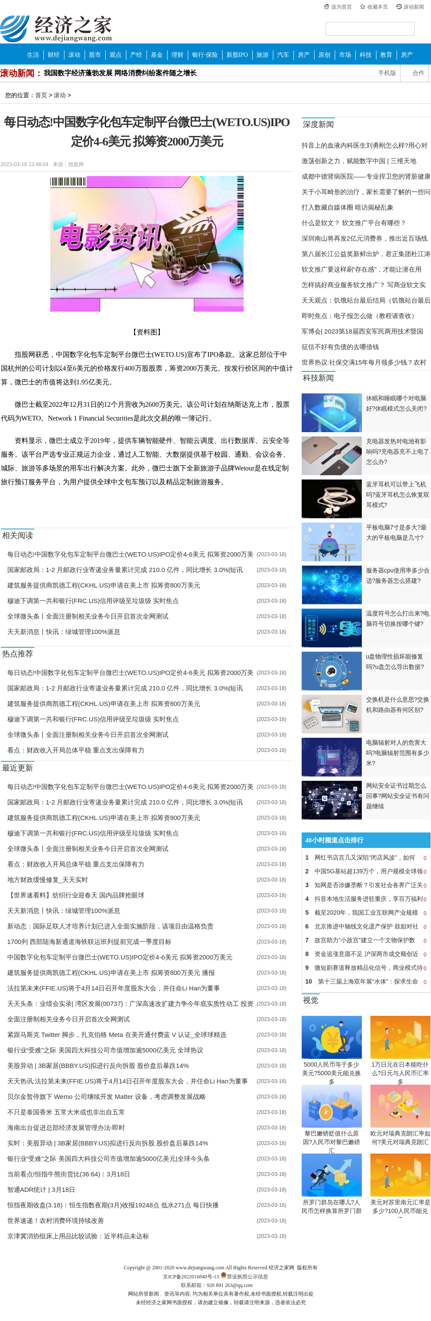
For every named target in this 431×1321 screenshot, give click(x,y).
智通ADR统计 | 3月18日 (41, 1189)
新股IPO (237, 55)
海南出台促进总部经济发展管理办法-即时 (66, 1127)
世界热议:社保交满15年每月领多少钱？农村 (364, 362)
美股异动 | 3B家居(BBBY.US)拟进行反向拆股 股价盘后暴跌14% (98, 1065)
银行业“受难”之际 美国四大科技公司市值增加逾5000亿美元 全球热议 (105, 1050)
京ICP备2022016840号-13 (191, 1277)
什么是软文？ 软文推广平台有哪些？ (354, 222)
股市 (95, 55)
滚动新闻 (413, 7)
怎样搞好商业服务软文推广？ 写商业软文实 (364, 284)
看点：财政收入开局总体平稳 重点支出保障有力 (75, 750)
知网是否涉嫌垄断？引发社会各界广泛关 (366, 885)
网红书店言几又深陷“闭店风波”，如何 (366, 857)
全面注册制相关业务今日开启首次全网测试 (68, 1019)
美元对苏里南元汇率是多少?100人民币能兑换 (400, 1211)
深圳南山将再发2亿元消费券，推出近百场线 (365, 238)
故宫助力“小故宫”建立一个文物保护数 (366, 940)
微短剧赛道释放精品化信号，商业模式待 (366, 967)
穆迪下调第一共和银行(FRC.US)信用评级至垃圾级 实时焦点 (93, 600)
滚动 (74, 55)
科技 (366, 55)
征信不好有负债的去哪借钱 (340, 346)
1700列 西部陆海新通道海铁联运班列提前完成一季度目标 (89, 941)
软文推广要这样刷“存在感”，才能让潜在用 (362, 269)
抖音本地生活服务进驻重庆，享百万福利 (366, 898)
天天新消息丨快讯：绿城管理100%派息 (63, 631)
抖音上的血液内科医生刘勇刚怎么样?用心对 (365, 145)
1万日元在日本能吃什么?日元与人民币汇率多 (400, 1073)
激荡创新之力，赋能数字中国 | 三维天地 (359, 160)
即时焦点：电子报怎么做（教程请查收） (360, 315)
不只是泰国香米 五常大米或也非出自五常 (66, 1112)
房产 (304, 55)
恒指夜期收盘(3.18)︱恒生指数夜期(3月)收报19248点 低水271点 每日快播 (113, 1205)
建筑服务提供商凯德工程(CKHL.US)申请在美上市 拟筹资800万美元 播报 (111, 972)
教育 (386, 55)
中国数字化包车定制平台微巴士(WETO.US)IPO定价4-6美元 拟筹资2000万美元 (120, 957)
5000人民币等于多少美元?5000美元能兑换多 (331, 1073)
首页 (41, 95)
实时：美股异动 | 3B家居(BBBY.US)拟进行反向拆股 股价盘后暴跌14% (107, 1143)
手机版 (387, 73)
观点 (116, 55)
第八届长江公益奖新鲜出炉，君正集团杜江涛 (366, 253)
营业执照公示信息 (243, 1277)
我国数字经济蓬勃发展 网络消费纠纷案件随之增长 (120, 73)
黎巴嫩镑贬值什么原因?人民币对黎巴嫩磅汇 (332, 1142)
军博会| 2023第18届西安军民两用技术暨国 (362, 331)
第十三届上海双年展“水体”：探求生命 (366, 981)
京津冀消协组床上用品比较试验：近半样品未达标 (78, 1236)
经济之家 (56, 28)
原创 (324, 55)
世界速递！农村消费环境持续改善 (55, 1220)
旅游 (263, 55)
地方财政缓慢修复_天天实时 (47, 879)
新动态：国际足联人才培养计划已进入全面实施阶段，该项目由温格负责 (110, 926)
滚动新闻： (21, 73)
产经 (136, 55)
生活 (33, 55)
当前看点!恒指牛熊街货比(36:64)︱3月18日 (69, 1174)
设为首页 (341, 7)
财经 (54, 55)
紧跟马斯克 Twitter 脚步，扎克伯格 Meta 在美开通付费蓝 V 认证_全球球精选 (117, 1034)
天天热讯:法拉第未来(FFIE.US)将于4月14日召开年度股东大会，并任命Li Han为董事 (127, 1081)
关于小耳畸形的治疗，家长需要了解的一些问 (366, 191)
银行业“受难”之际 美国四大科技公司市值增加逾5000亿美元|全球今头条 (108, 1158)
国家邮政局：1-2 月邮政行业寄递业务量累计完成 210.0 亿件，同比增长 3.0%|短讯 (125, 569)
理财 (177, 55)
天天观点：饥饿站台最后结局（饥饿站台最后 (366, 300)
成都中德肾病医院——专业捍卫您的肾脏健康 (366, 176)
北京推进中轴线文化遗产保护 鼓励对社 (366, 926)
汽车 (283, 55)
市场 (345, 55)
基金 (157, 55)
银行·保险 (205, 55)
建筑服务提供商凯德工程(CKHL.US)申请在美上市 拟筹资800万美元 (103, 585)
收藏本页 (377, 7)
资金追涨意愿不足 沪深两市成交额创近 (366, 953)
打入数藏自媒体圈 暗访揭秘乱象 (348, 207)
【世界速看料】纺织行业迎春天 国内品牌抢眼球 (75, 895)
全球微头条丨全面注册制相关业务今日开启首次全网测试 (87, 616)
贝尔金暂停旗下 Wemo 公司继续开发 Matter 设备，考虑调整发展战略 (106, 1096)
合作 (419, 73)
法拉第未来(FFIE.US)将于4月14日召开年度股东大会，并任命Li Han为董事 (113, 988)
